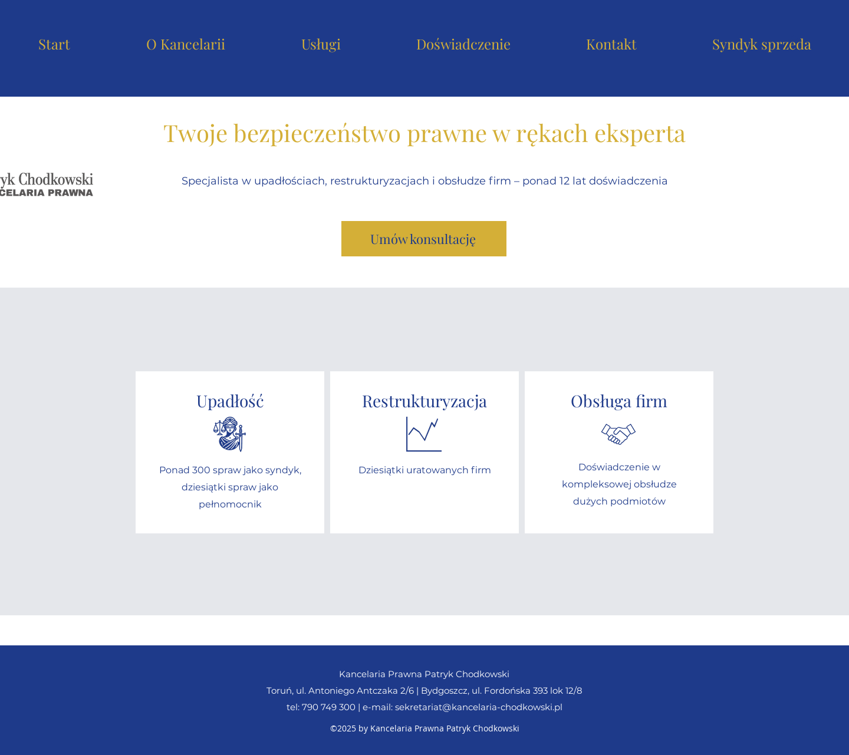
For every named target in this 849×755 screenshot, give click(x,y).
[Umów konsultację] (423, 238)
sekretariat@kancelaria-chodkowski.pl (478, 707)
